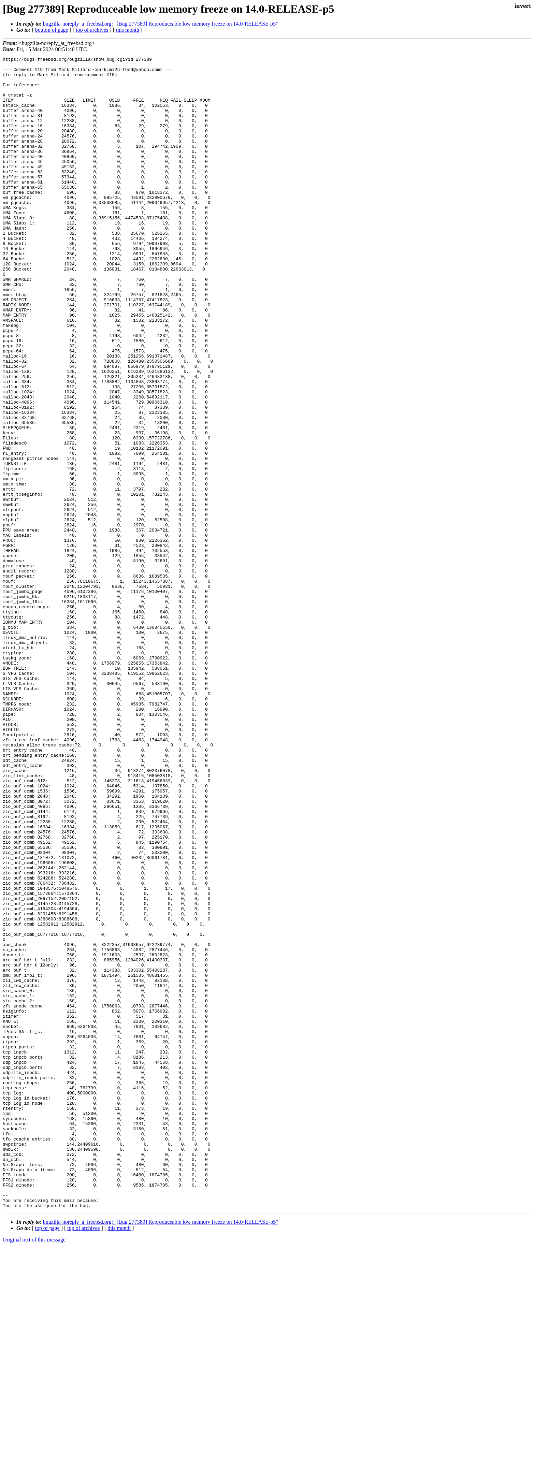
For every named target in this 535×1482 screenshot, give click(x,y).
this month (127, 30)
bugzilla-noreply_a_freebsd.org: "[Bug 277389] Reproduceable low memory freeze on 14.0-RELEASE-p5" (160, 24)
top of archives (92, 30)
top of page (47, 1458)
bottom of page (51, 30)
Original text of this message (34, 1470)
